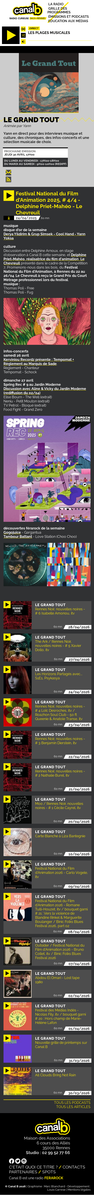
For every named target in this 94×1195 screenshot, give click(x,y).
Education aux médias (68, 21)
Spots (49, 1171)
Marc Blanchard (54, 1186)
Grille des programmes (58, 10)
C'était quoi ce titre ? (33, 1167)
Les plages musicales (49, 33)
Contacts (74, 1167)
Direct (34, 28)
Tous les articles (73, 1107)
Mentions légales (79, 1189)
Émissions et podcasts (68, 16)
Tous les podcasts (72, 1103)
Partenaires (23, 1171)
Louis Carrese (56, 1189)
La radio (55, 4)
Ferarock (53, 1178)
